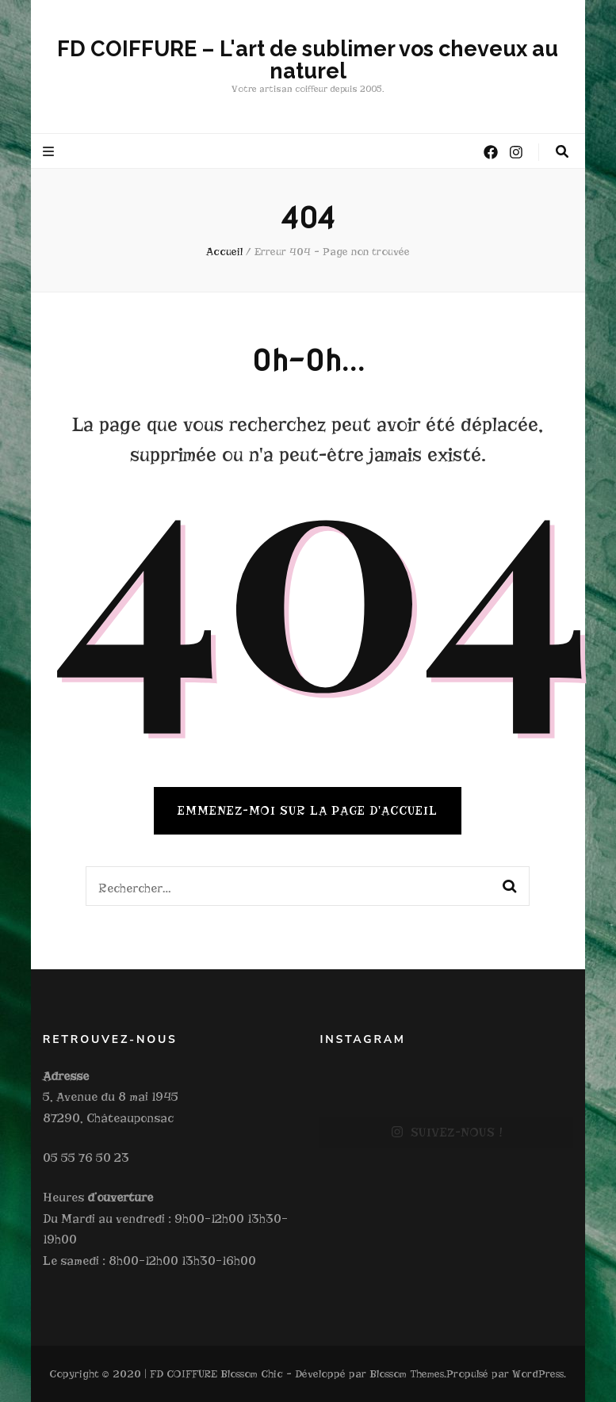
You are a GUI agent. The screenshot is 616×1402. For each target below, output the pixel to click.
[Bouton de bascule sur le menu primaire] (50, 152)
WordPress (538, 1374)
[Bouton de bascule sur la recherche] (562, 152)
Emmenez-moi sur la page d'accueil (308, 811)
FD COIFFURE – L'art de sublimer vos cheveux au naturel (307, 59)
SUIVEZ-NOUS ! (447, 1132)
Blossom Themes (406, 1374)
